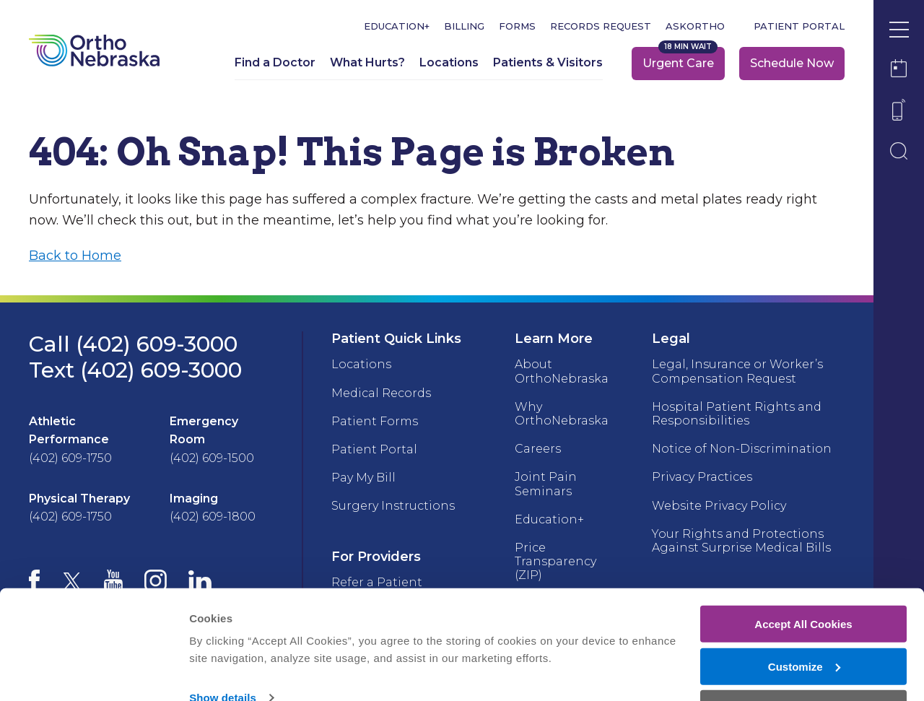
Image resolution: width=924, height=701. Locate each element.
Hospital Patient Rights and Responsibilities (736, 413)
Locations (449, 62)
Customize (804, 623)
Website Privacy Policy (719, 506)
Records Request (600, 26)
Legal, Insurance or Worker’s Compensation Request (737, 371)
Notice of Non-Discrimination (742, 449)
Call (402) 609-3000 (133, 344)
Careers (538, 449)
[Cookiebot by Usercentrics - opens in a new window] (93, 673)
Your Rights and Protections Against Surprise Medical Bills (741, 540)
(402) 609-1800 (213, 516)
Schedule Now (792, 63)
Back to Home (75, 256)
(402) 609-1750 (70, 458)
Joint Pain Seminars (546, 483)
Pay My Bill (363, 477)
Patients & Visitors (548, 62)
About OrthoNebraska (562, 371)
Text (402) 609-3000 (135, 370)
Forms (517, 26)
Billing (464, 26)
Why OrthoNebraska (562, 413)
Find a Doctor (275, 62)
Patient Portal (799, 26)
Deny (803, 665)
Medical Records (381, 393)
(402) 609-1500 (212, 458)
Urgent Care (678, 63)
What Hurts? (367, 62)
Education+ (397, 26)
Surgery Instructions (393, 506)
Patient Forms (374, 421)
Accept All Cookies (803, 580)
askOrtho (695, 26)
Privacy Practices (702, 477)
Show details (222, 654)
